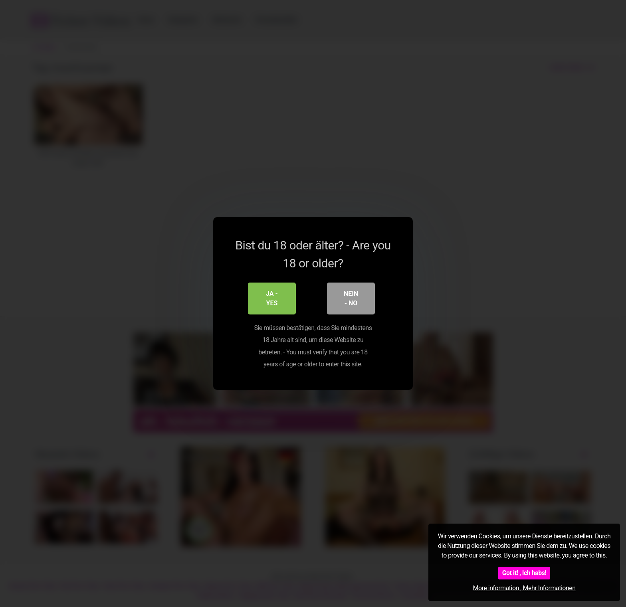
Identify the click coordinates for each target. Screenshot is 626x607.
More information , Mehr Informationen (524, 588)
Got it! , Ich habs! (524, 573)
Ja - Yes (272, 298)
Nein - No (351, 298)
